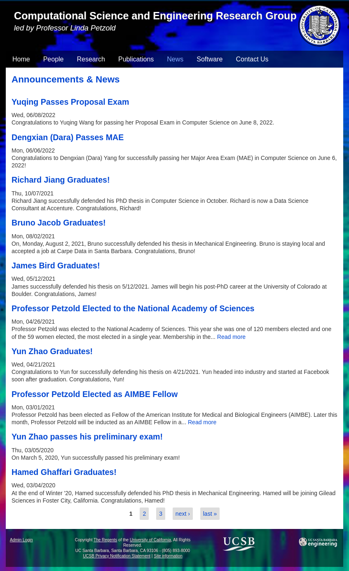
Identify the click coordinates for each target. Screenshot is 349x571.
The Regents (105, 540)
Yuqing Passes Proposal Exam (70, 101)
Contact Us (252, 59)
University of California (150, 540)
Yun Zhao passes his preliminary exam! (87, 436)
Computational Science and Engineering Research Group (155, 15)
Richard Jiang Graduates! (61, 179)
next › (183, 513)
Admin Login (21, 540)
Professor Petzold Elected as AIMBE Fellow (95, 394)
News (175, 59)
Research (91, 59)
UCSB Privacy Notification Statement (116, 556)
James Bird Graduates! (56, 265)
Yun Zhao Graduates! (52, 351)
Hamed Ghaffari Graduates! (64, 472)
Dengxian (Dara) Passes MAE (68, 137)
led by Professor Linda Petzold (65, 28)
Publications (136, 59)
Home (21, 59)
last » (210, 513)
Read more (231, 337)
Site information (168, 556)
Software (210, 59)
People (53, 59)
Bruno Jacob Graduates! (59, 222)
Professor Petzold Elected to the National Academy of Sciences (133, 308)
